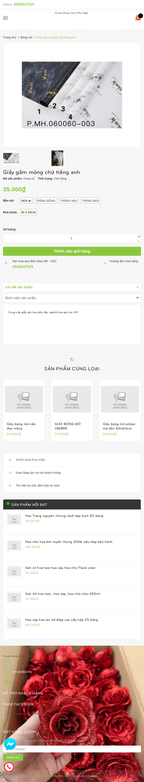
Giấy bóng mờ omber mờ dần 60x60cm (119, 426)
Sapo (94, 776)
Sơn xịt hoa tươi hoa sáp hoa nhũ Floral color (60, 567)
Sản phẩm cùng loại (71, 368)
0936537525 (24, 4)
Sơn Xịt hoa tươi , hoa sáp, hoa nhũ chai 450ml (62, 593)
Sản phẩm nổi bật (29, 504)
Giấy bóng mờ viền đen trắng (21, 426)
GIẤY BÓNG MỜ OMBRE (67, 426)
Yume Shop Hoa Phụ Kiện (71, 12)
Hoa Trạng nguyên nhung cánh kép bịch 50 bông (64, 515)
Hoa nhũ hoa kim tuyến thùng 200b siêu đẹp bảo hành (69, 541)
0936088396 (22, 671)
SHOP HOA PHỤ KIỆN (30, 459)
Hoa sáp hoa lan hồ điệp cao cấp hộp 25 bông (61, 619)
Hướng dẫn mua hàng (124, 261)
